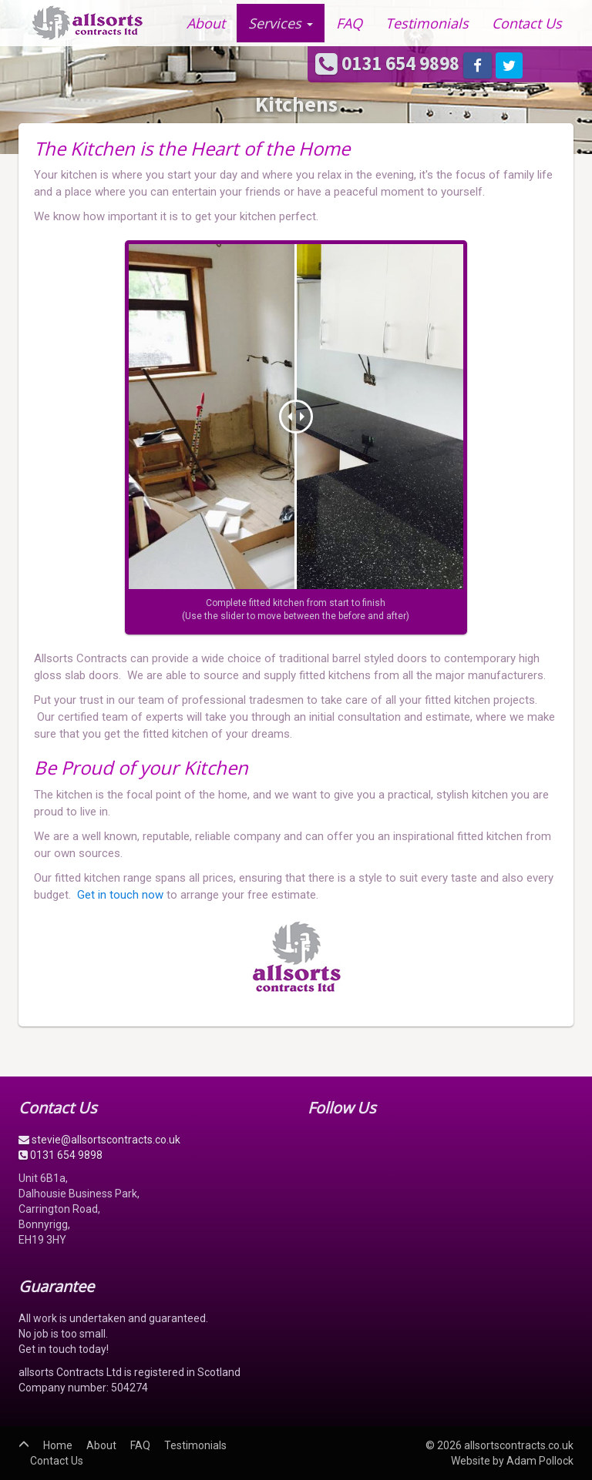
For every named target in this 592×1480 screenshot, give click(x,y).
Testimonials (427, 23)
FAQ (349, 23)
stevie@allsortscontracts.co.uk (99, 1139)
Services (280, 23)
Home (57, 1445)
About (206, 23)
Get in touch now (120, 895)
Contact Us (527, 23)
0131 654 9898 (389, 63)
